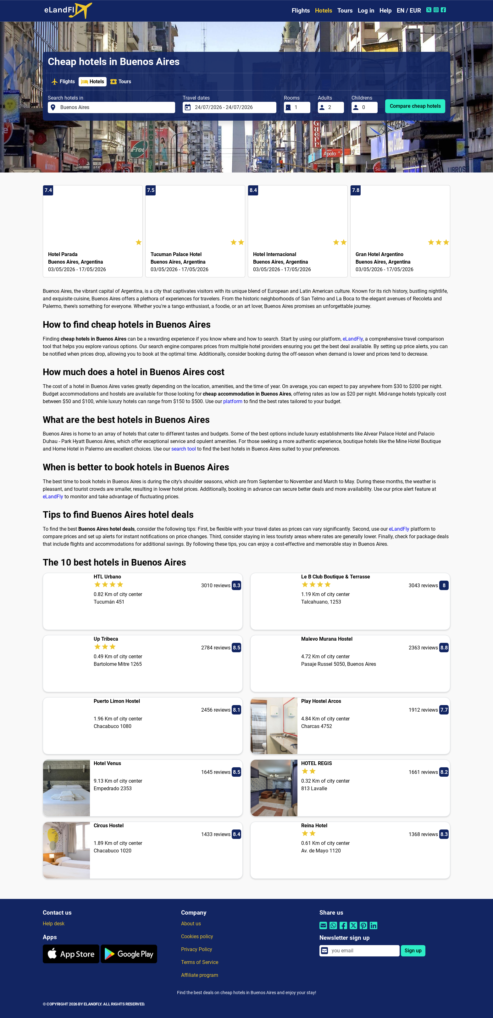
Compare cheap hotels (415, 106)
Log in (366, 10)
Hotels (323, 10)
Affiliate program (199, 975)
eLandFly (353, 339)
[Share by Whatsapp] (333, 930)
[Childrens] (368, 107)
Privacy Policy (196, 949)
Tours (345, 10)
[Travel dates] (233, 107)
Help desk (53, 924)
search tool (183, 449)
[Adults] (334, 107)
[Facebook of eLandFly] (444, 10)
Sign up (413, 951)
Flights (301, 10)
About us (191, 924)
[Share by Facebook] (343, 930)
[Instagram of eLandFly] (436, 10)
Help (385, 10)
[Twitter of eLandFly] (429, 10)
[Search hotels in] (116, 107)
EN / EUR (409, 10)
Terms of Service (199, 962)
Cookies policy (197, 936)
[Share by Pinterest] (363, 930)
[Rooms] (300, 107)
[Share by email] (323, 930)
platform (232, 401)
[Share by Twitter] (353, 930)
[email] (364, 950)
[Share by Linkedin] (373, 930)
